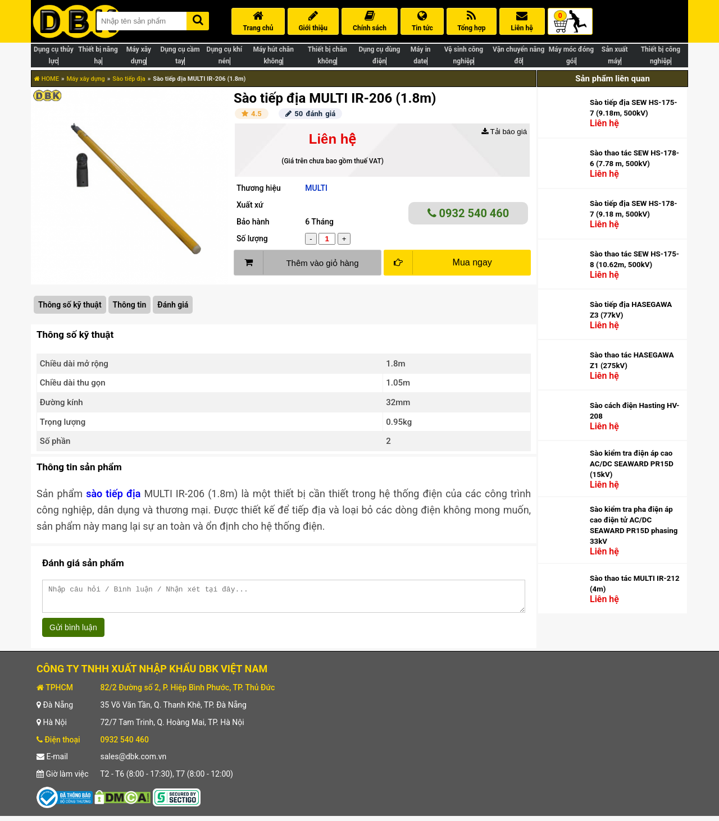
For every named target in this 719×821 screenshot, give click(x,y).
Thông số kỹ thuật (70, 304)
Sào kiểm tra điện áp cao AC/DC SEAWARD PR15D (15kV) (632, 464)
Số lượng (252, 238)
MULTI (316, 188)
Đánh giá (172, 304)
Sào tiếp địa (128, 78)
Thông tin (130, 304)
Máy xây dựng (85, 78)
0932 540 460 (468, 213)
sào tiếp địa (113, 493)
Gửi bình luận (73, 632)
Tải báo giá (504, 131)
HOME (46, 78)
